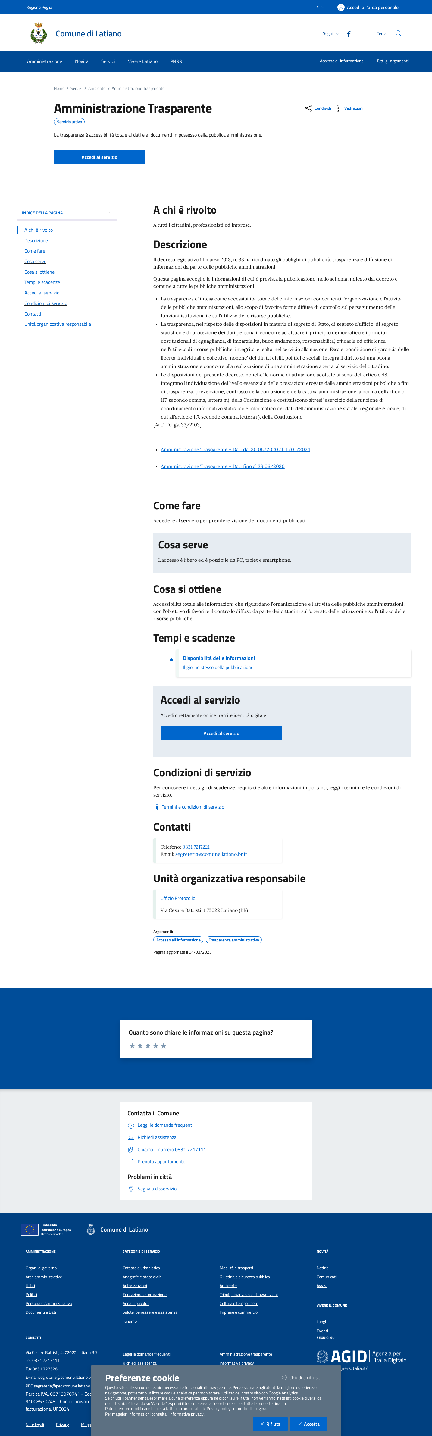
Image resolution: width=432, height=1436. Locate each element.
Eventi (322, 1331)
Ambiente (96, 88)
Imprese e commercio (239, 1312)
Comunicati (327, 1277)
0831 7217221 (196, 847)
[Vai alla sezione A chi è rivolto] (67, 230)
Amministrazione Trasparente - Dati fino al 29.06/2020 (223, 466)
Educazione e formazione (145, 1294)
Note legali (35, 1424)
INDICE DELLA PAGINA (67, 212)
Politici (31, 1294)
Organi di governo (41, 1268)
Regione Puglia (39, 7)
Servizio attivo (69, 121)
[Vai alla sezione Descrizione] (67, 240)
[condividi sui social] (317, 108)
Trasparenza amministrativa (234, 940)
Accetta (312, 1424)
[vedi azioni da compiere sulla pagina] (348, 108)
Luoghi (322, 1321)
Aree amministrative (44, 1277)
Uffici (30, 1285)
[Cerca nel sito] (398, 33)
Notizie (323, 1268)
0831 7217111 (46, 1360)
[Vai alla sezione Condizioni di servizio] (67, 303)
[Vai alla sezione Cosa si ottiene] (67, 271)
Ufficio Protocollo (178, 898)
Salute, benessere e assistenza (150, 1312)
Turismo (130, 1321)
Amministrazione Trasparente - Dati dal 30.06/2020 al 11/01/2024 (235, 449)
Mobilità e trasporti (236, 1268)
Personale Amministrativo (49, 1303)
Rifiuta (274, 1424)
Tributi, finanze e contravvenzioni (249, 1294)
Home (59, 88)
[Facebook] (346, 33)
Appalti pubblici (136, 1303)
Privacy (62, 1424)
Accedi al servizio (221, 733)
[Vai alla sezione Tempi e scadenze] (67, 282)
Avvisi (322, 1285)
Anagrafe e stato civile (142, 1277)
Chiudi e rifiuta (304, 1377)
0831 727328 (45, 1368)
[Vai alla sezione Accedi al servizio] (67, 292)
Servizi (76, 88)
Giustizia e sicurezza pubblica (245, 1277)
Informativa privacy (237, 1363)
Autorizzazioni (135, 1285)
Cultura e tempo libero (239, 1303)
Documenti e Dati (41, 1312)
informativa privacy (186, 1414)
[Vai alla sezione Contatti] (67, 313)
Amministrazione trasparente (246, 1354)
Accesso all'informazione (342, 61)
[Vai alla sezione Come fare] (67, 250)
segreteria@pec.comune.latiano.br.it (66, 1386)
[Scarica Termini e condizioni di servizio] (188, 807)
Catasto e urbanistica (141, 1268)
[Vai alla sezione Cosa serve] (67, 261)
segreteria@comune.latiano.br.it (211, 854)
